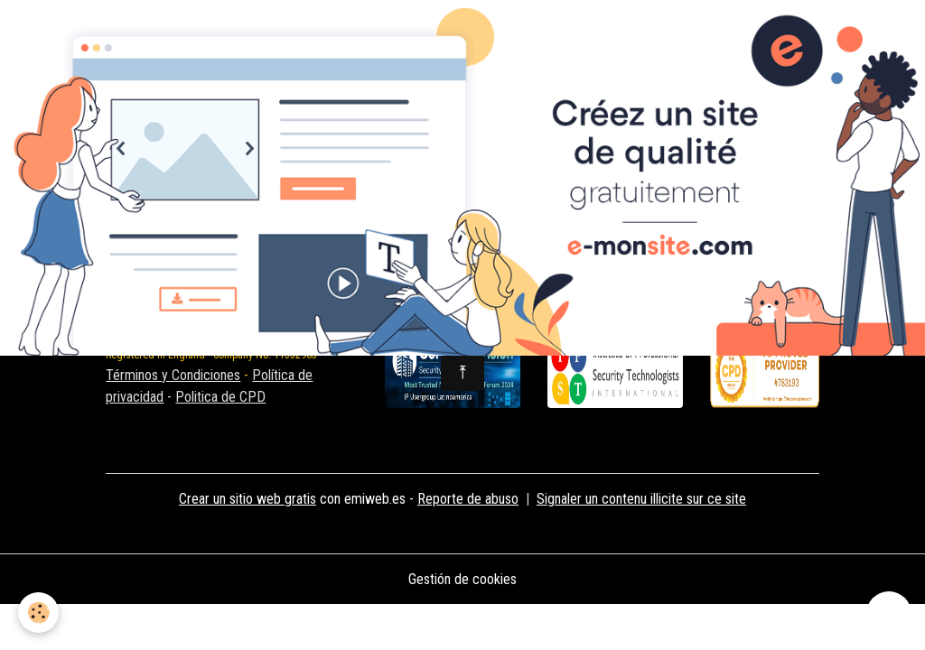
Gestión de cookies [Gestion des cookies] (462, 579)
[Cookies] (38, 612)
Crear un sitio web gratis (247, 498)
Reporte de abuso (468, 498)
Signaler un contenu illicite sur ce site (641, 498)
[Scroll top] (888, 613)
